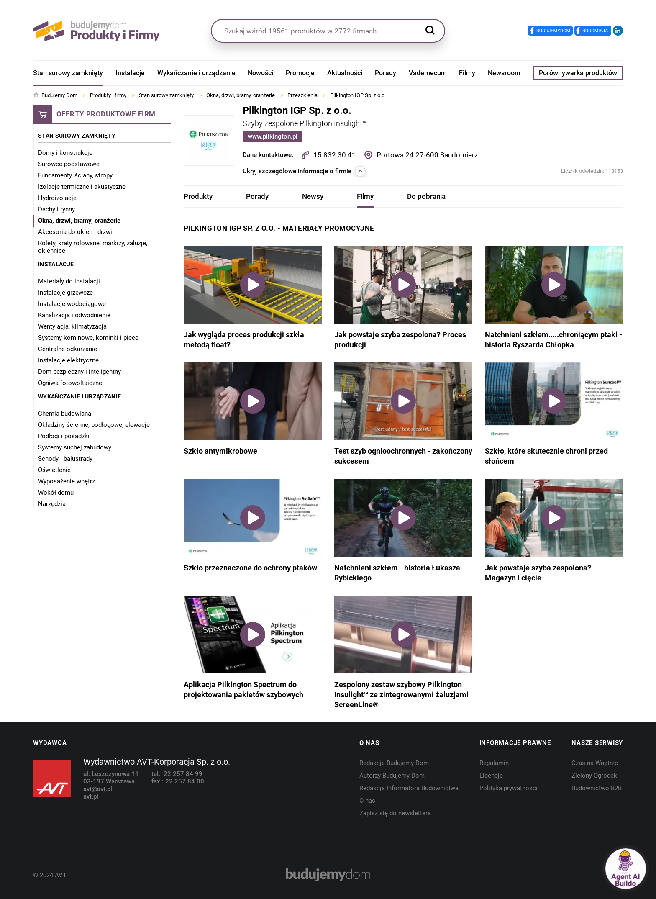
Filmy (467, 73)
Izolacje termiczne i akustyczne (82, 186)
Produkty (198, 196)
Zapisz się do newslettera (395, 813)
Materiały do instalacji (69, 281)
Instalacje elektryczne (68, 360)
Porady (385, 73)
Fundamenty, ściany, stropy (75, 175)
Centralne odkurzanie (67, 349)
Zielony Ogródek (594, 775)
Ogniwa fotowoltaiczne (70, 383)
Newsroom (504, 73)
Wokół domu (56, 492)
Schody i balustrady (65, 458)
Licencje (491, 775)
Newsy (312, 196)
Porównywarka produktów (578, 73)
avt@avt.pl (97, 789)
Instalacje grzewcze (65, 292)
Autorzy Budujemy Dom (392, 775)
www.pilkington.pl (272, 136)
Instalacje (130, 73)
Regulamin (494, 763)
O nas (367, 800)
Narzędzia (52, 504)
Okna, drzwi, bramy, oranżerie (79, 220)
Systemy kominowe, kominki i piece (88, 338)
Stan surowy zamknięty (68, 73)
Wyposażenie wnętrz (66, 481)
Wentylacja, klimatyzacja (72, 326)
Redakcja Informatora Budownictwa (409, 788)
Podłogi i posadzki (64, 436)
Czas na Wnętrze (594, 763)
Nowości (260, 73)
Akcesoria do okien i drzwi (75, 232)
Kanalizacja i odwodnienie (74, 315)
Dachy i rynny (56, 209)
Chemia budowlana (64, 413)
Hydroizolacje (57, 198)
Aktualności (344, 73)
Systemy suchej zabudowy (74, 447)
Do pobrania (426, 196)
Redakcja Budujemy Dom (394, 763)
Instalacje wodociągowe (72, 304)
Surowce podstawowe (69, 164)
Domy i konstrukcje (65, 153)
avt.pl (90, 796)
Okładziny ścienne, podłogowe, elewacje (94, 425)
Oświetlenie (54, 470)
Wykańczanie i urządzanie (196, 73)
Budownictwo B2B (596, 788)
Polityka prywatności (508, 788)
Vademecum (428, 73)
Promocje (300, 73)
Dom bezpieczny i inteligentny (79, 371)
